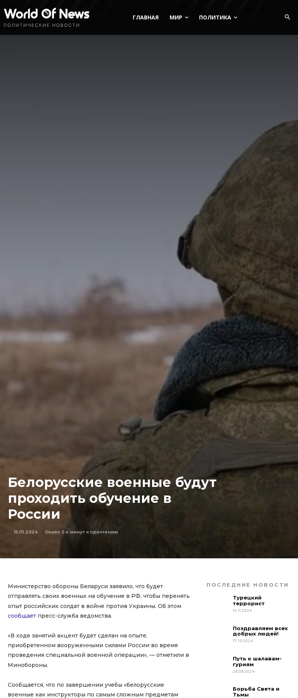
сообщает (22, 615)
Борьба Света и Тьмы (256, 692)
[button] (287, 17)
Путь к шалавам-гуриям (257, 661)
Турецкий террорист (249, 600)
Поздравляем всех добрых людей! (260, 631)
